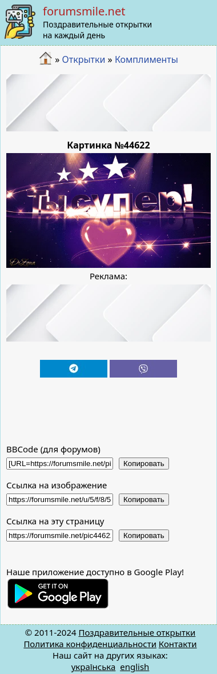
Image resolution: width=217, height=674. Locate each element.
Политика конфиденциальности (89, 643)
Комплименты (146, 59)
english (134, 666)
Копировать (143, 463)
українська (93, 666)
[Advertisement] (109, 102)
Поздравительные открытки (136, 632)
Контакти (178, 643)
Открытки (84, 59)
